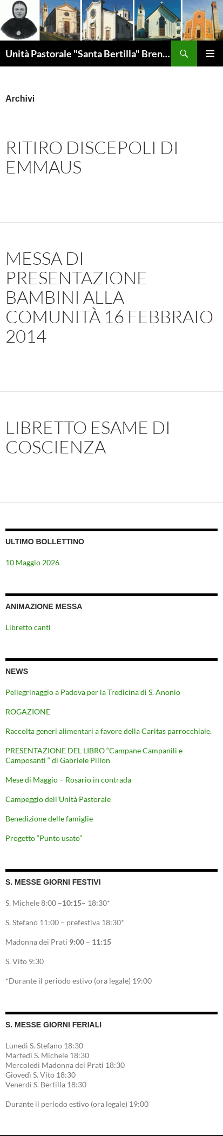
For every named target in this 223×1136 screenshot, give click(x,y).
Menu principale (210, 53)
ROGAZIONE (27, 711)
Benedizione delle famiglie (49, 818)
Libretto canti (28, 627)
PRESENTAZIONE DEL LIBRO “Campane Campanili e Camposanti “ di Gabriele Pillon (94, 755)
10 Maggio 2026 (32, 562)
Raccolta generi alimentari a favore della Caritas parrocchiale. (108, 731)
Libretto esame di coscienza (88, 437)
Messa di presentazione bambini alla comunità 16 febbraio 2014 (109, 297)
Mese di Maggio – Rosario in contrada (68, 779)
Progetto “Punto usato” (43, 838)
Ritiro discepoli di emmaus (92, 157)
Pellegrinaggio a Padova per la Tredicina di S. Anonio (92, 692)
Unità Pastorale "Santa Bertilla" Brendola (88, 53)
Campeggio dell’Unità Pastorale (58, 799)
